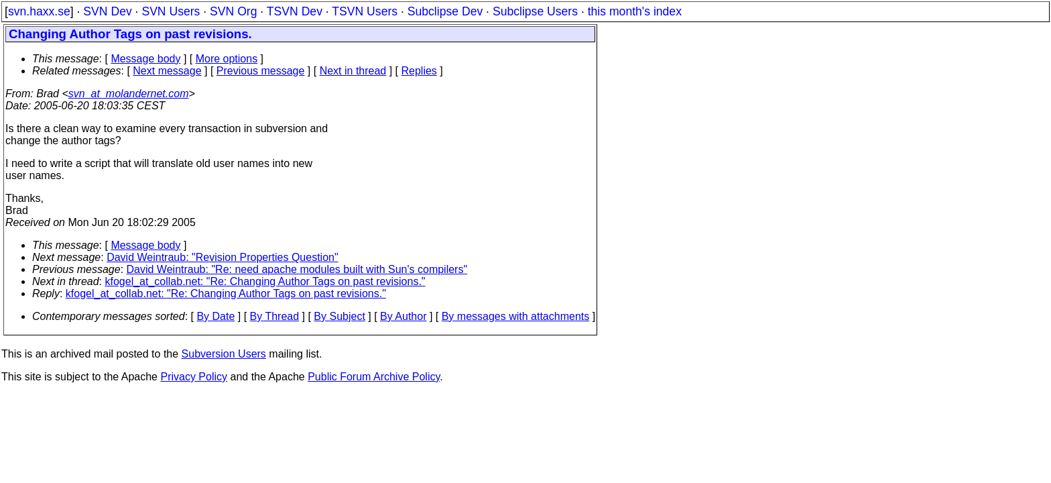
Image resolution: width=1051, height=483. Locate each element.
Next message (167, 70)
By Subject (339, 316)
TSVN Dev (294, 11)
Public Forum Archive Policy (374, 376)
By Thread (275, 316)
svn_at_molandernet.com (128, 93)
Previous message (261, 70)
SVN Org (233, 11)
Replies (419, 70)
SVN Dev (107, 11)
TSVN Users (364, 11)
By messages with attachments (516, 316)
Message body (145, 58)
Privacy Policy (193, 376)
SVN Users (170, 11)
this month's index (635, 11)
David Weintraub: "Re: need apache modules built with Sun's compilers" (297, 269)
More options (227, 58)
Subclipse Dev (445, 11)
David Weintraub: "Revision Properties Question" (222, 257)
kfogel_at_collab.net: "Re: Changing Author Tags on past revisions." (265, 281)
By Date (215, 316)
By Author (403, 316)
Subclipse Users (535, 11)
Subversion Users (224, 354)
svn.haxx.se (39, 11)
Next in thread (353, 70)
